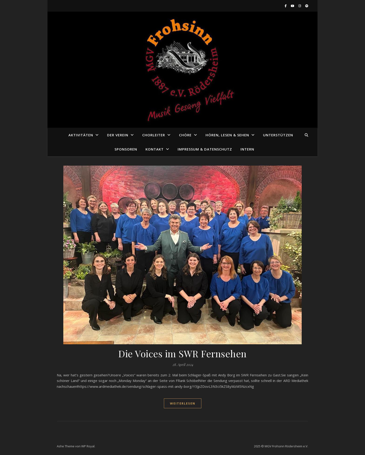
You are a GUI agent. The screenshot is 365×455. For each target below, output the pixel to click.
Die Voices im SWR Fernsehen (182, 353)
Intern (247, 149)
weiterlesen (182, 403)
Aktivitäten (80, 135)
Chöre (185, 135)
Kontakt (154, 149)
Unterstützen (278, 135)
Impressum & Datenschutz (205, 149)
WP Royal (88, 446)
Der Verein (117, 135)
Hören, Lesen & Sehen (227, 135)
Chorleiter (153, 135)
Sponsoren (126, 149)
